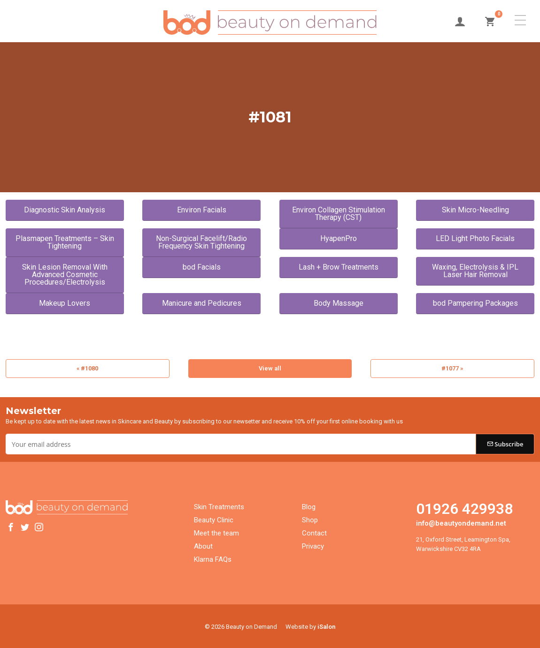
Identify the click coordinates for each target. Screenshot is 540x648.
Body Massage (338, 303)
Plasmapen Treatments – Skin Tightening (64, 242)
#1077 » (452, 368)
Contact (314, 531)
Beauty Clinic (213, 518)
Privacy (313, 545)
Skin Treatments (219, 505)
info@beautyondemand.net (461, 522)
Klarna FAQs (212, 558)
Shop (310, 518)
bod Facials (202, 267)
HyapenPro (338, 238)
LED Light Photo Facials (475, 238)
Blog (309, 505)
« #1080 (87, 368)
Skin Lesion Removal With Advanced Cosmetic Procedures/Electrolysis (65, 274)
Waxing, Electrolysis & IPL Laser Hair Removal (475, 271)
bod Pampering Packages (475, 303)
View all (270, 368)
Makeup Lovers (64, 303)
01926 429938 (464, 507)
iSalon (326, 625)
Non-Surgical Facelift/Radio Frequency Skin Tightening (201, 242)
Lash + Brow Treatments (338, 267)
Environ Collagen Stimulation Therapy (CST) (338, 213)
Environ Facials (201, 209)
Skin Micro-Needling (475, 209)
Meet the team (216, 531)
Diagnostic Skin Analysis (64, 209)
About (203, 545)
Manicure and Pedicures (201, 303)
